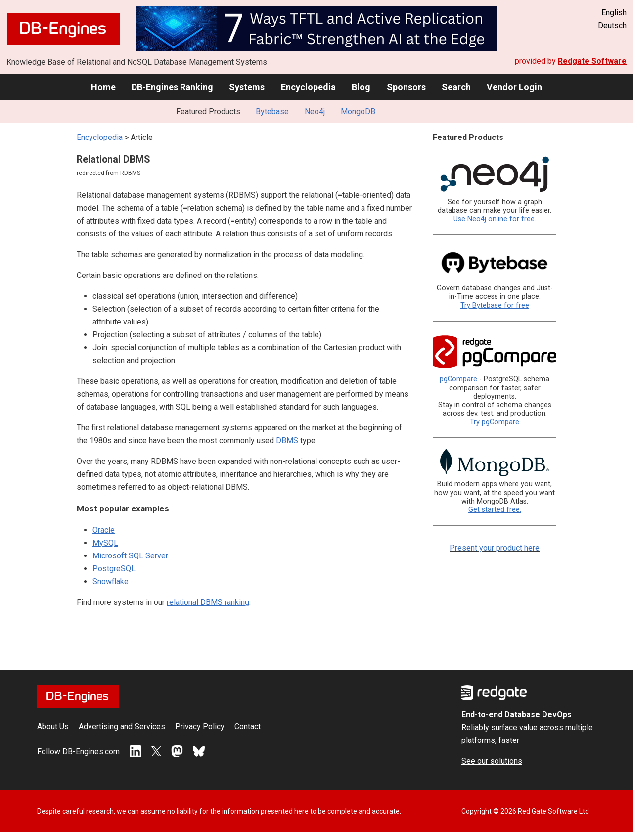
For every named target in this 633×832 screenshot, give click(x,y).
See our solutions (491, 761)
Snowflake (110, 581)
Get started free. (494, 510)
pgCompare (458, 379)
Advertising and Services (122, 726)
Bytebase (272, 111)
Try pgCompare (494, 422)
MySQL (105, 543)
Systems (247, 87)
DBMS (287, 440)
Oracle (103, 530)
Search (456, 87)
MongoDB (358, 111)
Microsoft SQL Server (130, 555)
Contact (247, 726)
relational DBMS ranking (208, 602)
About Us (53, 726)
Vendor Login (514, 87)
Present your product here (495, 548)
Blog (361, 87)
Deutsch (612, 25)
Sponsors (406, 87)
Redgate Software (592, 61)
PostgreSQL (114, 568)
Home (103, 87)
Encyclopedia (308, 87)
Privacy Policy (200, 726)
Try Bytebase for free (494, 305)
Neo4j (315, 111)
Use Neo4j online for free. (494, 219)
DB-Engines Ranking (172, 87)
